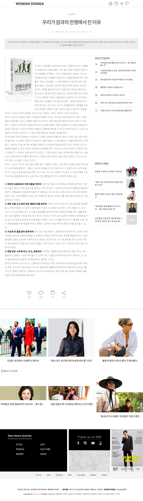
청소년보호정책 (121, 489)
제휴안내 (93, 489)
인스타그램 (85, 443)
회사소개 (72, 489)
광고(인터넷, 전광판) (82, 489)
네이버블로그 (100, 443)
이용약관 (100, 489)
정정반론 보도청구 (53, 489)
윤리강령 (34, 489)
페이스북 (78, 443)
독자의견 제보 (42, 489)
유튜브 (93, 443)
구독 (130, 469)
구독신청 (20, 489)
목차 (123, 469)
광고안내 (27, 489)
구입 (138, 469)
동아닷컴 (65, 490)
